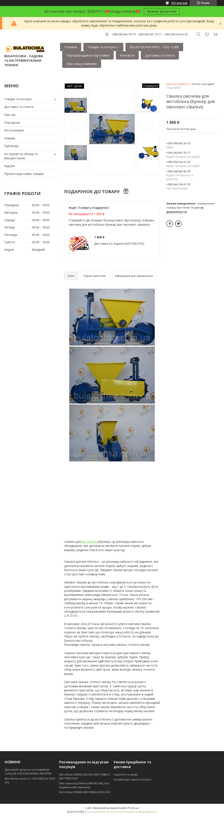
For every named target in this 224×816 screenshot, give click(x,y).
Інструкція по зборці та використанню (21, 156)
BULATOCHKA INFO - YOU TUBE (154, 47)
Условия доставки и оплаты (132, 779)
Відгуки (9, 166)
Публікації (11, 146)
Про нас (10, 115)
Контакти (127, 55)
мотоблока (90, 542)
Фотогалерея (14, 130)
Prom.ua (133, 808)
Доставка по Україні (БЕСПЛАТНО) (119, 244)
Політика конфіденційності (140, 812)
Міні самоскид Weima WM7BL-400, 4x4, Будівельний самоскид (84, 785)
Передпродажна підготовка (87, 55)
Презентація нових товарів (24, 174)
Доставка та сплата (160, 55)
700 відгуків (179, 3)
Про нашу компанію (81, 63)
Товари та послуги (102, 47)
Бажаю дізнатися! (161, 11)
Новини (9, 138)
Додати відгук (207, 34)
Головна (70, 47)
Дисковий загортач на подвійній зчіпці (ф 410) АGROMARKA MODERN (28, 771)
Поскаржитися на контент (103, 812)
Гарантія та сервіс (125, 774)
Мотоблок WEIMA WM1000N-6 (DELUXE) (84, 792)
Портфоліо (12, 123)
